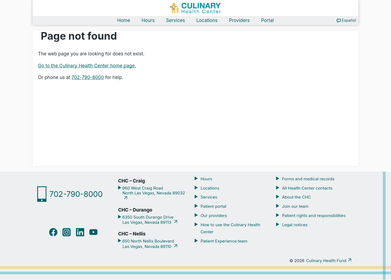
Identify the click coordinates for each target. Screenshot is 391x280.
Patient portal (213, 206)
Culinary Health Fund (326, 260)
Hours (147, 20)
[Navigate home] (195, 8)
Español (349, 20)
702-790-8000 (87, 77)
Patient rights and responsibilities (314, 215)
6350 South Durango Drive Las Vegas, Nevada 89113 (147, 220)
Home (123, 20)
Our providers (214, 215)
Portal (267, 20)
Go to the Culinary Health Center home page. (87, 65)
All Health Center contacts (307, 188)
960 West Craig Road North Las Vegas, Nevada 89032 (153, 190)
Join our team (295, 206)
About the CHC (296, 197)
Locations (206, 20)
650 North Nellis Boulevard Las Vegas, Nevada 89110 (147, 244)
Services (175, 20)
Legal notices (295, 225)
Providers (239, 20)
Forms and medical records (308, 178)
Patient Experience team (224, 241)
